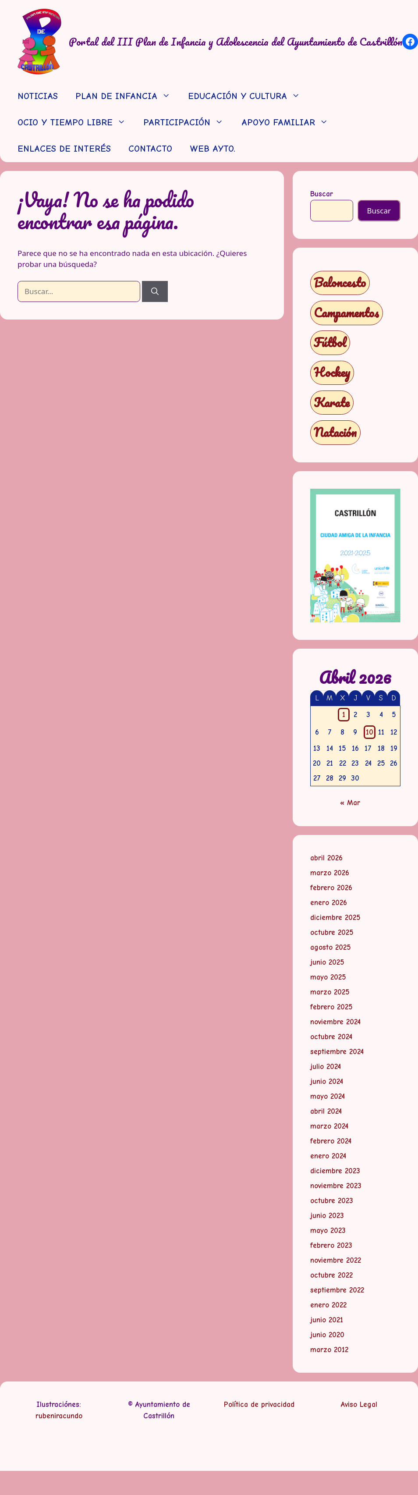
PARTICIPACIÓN (187, 123)
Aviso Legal (359, 1404)
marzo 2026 (329, 873)
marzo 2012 (329, 1350)
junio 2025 (327, 962)
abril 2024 (326, 1111)
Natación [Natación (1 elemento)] (335, 432)
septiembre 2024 (337, 1052)
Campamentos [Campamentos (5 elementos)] (346, 313)
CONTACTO (150, 149)
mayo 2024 (327, 1096)
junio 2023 (327, 1215)
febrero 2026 (331, 888)
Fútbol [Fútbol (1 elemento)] (330, 342)
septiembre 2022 (337, 1290)
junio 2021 (326, 1320)
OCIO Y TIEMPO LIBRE (76, 123)
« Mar (350, 803)
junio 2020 (327, 1335)
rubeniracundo (58, 1416)
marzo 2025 (330, 992)
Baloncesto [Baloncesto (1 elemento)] (340, 282)
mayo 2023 (328, 1230)
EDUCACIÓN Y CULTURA (248, 96)
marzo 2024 (329, 1126)
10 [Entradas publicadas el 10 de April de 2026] (369, 732)
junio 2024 (326, 1081)
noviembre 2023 (335, 1186)
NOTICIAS (38, 96)
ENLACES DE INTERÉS (64, 149)
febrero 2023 (331, 1245)
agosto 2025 (330, 947)
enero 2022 (328, 1305)
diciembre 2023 (335, 1171)
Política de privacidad (259, 1404)
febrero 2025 (331, 1007)
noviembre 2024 (335, 1022)
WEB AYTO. (212, 149)
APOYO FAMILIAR (289, 123)
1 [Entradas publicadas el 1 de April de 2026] (343, 714)
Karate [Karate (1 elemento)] (332, 402)
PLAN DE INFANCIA (127, 96)
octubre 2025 (332, 932)
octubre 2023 (331, 1201)
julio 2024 (325, 1066)
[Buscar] (155, 291)
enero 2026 (328, 902)
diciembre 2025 (335, 917)
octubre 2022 (331, 1275)
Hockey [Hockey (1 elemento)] (332, 372)
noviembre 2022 (335, 1260)
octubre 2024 (331, 1037)
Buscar (321, 194)
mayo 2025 (328, 977)
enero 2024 (328, 1156)
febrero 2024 (330, 1141)
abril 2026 (326, 858)
